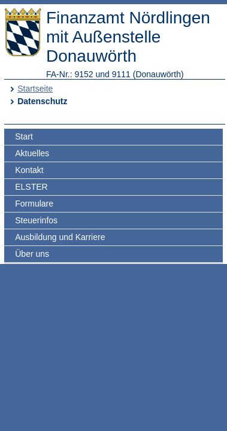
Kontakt (29, 170)
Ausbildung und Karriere (60, 237)
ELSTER (31, 187)
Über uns (32, 254)
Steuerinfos (36, 220)
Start (24, 136)
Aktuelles (32, 153)
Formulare (34, 203)
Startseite (35, 88)
